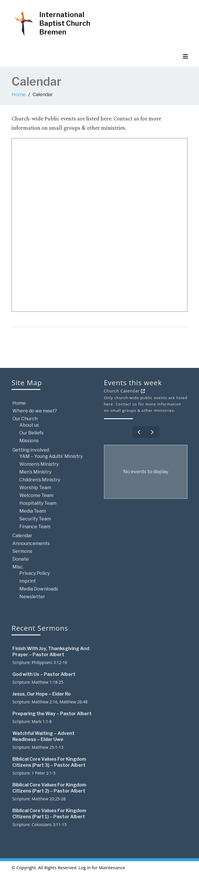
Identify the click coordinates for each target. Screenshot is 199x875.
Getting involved (30, 450)
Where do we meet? (34, 411)
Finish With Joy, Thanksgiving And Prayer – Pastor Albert (50, 651)
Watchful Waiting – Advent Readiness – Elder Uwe (43, 736)
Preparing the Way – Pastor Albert (52, 713)
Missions (29, 440)
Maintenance (112, 867)
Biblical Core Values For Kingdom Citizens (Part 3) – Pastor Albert (49, 762)
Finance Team (34, 526)
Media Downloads (38, 589)
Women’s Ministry (39, 464)
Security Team (35, 519)
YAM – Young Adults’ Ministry (51, 456)
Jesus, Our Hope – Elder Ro (41, 694)
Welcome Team (36, 495)
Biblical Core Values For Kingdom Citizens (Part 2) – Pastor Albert (49, 788)
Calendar (22, 535)
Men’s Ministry (35, 472)
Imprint (27, 581)
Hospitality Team (37, 503)
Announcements (31, 543)
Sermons (22, 551)
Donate (20, 559)
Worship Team (35, 487)
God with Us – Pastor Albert (43, 674)
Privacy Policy (34, 573)
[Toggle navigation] (185, 56)
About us (29, 425)
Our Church (25, 418)
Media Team (32, 511)
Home (19, 94)
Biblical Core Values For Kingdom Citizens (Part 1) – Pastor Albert (49, 813)
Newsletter (32, 596)
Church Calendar (125, 391)
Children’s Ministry (39, 480)
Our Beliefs (31, 433)
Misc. (18, 567)
